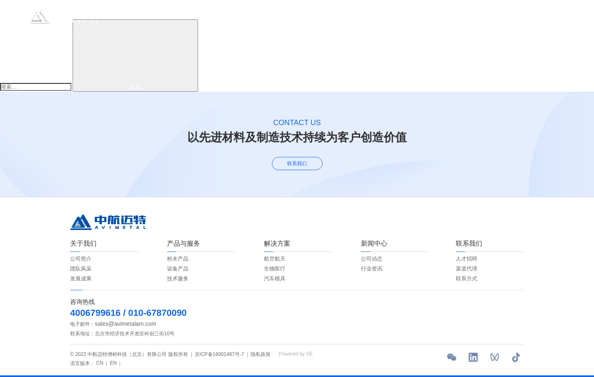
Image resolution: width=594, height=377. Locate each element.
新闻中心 (344, 16)
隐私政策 (261, 354)
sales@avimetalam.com (125, 323)
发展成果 (81, 278)
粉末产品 (178, 259)
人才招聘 (466, 259)
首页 (175, 16)
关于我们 (204, 16)
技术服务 (178, 278)
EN (543, 16)
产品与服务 (244, 16)
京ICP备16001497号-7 (219, 354)
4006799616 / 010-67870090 (128, 313)
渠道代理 (466, 269)
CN (529, 16)
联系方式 (466, 278)
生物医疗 (274, 269)
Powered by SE (296, 354)
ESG (314, 16)
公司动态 (371, 259)
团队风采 (81, 269)
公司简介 (81, 259)
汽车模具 (274, 278)
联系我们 (380, 16)
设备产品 (178, 269)
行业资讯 (371, 269)
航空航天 (274, 259)
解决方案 (284, 16)
